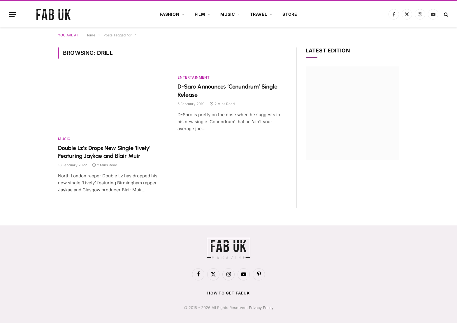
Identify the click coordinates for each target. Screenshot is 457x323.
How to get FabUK (228, 293)
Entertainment (193, 77)
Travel (258, 14)
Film (200, 14)
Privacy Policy (261, 307)
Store (289, 14)
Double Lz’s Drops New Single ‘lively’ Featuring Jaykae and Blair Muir (104, 151)
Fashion (170, 14)
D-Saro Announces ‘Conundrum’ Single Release (227, 90)
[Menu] (12, 14)
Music (227, 14)
